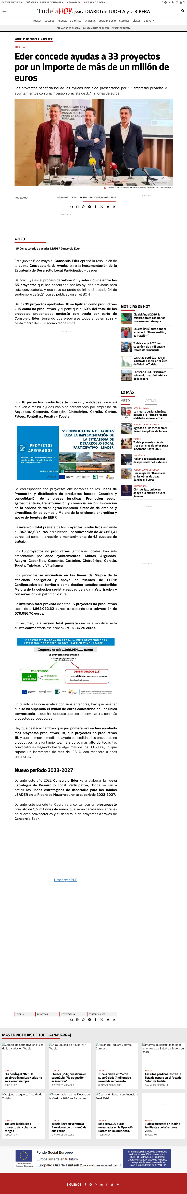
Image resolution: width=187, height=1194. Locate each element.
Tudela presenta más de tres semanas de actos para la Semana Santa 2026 (150, 445)
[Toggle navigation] (4, 11)
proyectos (42, 1014)
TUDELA (20, 1014)
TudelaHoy (22, 197)
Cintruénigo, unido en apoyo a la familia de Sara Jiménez (149, 492)
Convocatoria (68, 1014)
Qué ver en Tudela (12, 2)
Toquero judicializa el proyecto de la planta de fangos (20, 1127)
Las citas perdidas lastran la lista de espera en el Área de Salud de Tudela (150, 361)
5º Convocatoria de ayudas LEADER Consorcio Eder (48, 248)
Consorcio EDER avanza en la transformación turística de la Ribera (150, 375)
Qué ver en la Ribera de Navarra (44, 2)
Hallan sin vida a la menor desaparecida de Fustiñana (150, 460)
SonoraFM (75, 2)
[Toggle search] (183, 11)
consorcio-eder (97, 1014)
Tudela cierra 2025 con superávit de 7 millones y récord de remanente (149, 346)
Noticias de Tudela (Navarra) (34, 39)
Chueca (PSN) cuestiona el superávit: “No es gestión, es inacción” (149, 332)
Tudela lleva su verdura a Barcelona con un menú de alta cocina (69, 1127)
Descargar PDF (65, 880)
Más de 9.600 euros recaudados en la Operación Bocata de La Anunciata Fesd (116, 1129)
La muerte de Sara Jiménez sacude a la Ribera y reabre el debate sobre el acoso (150, 414)
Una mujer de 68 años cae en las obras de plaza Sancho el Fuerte (149, 476)
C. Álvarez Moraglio (63, 1085)
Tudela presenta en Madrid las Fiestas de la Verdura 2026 (162, 1127)
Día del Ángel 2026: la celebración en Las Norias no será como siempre (149, 317)
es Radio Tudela (95, 2)
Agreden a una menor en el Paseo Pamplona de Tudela (150, 430)
